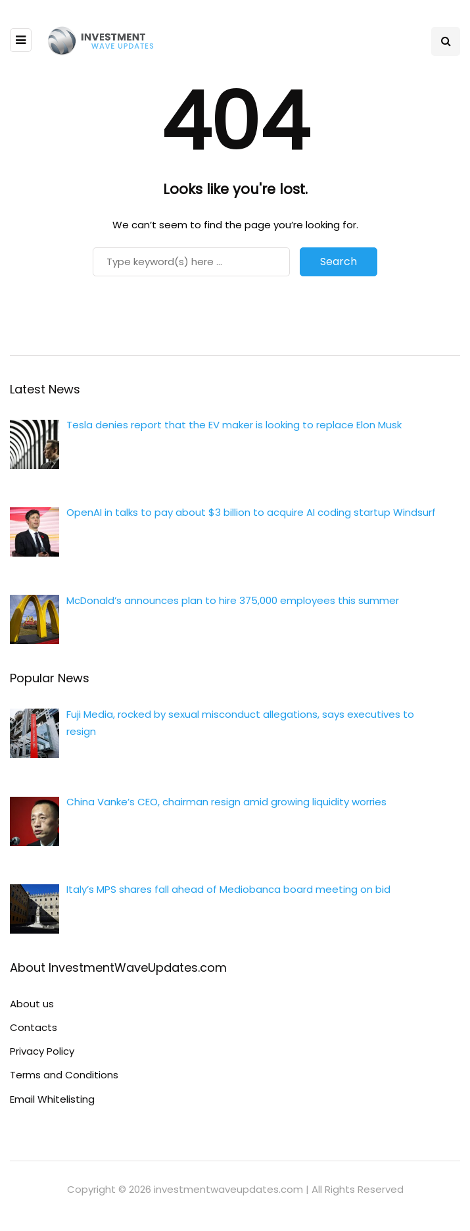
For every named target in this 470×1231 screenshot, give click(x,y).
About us (32, 1004)
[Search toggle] (445, 41)
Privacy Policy (42, 1051)
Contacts (33, 1027)
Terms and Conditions (64, 1075)
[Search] (191, 261)
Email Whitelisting (52, 1099)
